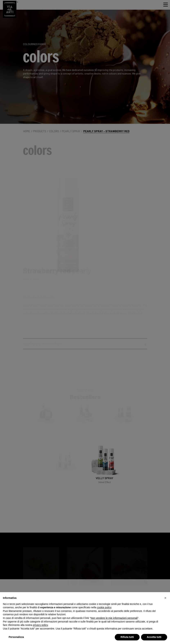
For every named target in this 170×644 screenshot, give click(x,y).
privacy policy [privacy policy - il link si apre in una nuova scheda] (40, 625)
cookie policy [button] (104, 607)
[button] (165, 598)
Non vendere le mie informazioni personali (113, 618)
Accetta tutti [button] (154, 637)
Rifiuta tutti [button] (127, 637)
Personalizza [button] (16, 637)
